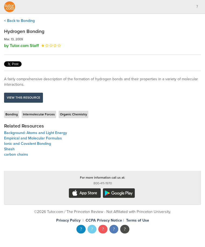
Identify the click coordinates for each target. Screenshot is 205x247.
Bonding (11, 114)
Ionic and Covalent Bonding (27, 143)
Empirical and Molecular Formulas (33, 138)
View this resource (23, 97)
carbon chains (16, 154)
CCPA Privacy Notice (104, 220)
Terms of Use (137, 220)
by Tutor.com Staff (21, 45)
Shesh (9, 149)
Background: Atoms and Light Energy (35, 133)
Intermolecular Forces (39, 114)
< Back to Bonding (19, 20)
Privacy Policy (68, 220)
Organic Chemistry (73, 114)
